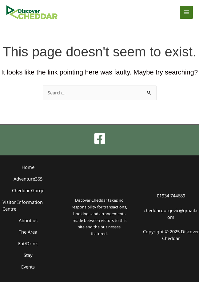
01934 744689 (171, 196)
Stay (28, 255)
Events (28, 267)
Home (28, 168)
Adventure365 (28, 179)
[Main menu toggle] (186, 12)
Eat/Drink (28, 244)
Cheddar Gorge (28, 191)
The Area (28, 232)
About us (28, 220)
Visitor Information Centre (22, 205)
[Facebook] (100, 139)
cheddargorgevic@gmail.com (171, 214)
